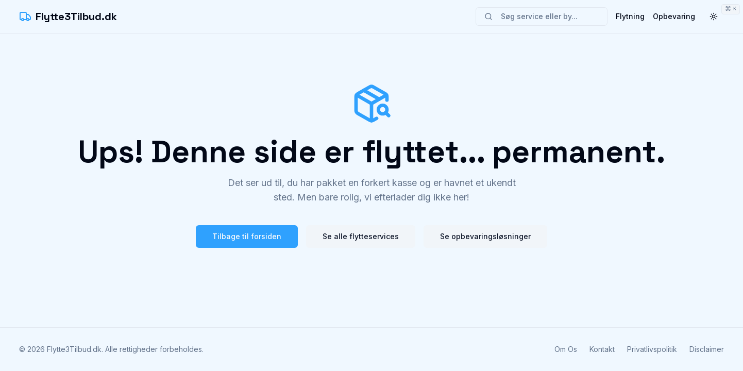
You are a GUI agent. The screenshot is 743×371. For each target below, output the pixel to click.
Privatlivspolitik (652, 349)
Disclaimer (706, 349)
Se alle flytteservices (361, 236)
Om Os (565, 349)
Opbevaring (674, 16)
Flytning (630, 16)
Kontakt (602, 349)
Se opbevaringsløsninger (485, 236)
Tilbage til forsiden (246, 236)
